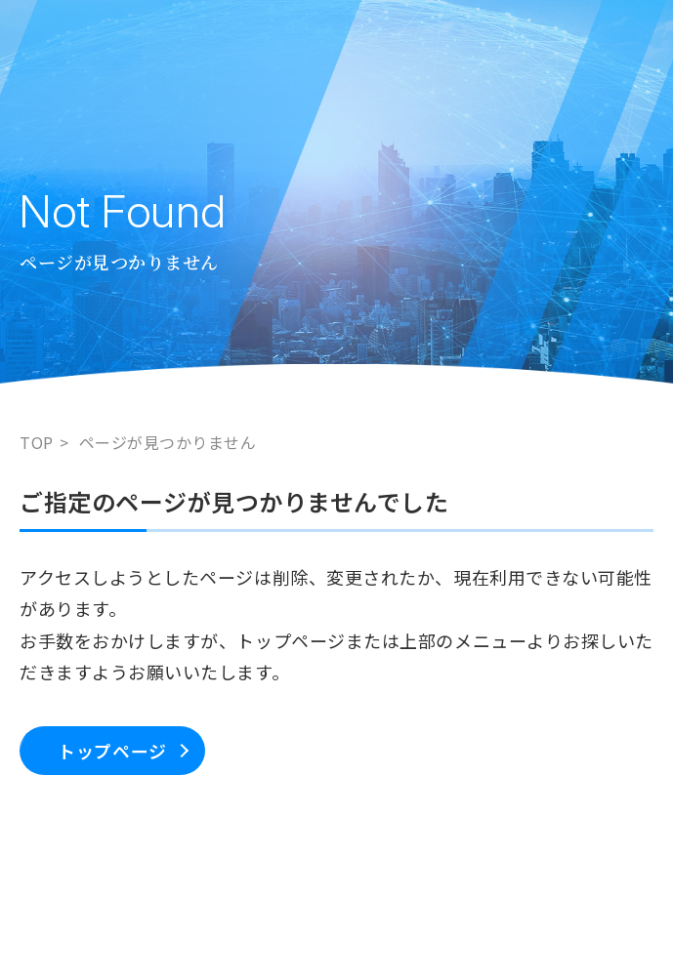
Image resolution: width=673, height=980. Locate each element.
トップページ (112, 750)
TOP (37, 442)
